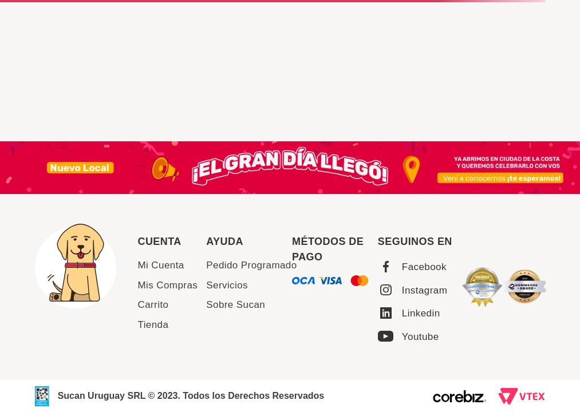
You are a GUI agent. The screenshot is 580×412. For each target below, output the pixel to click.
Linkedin (421, 313)
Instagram (424, 290)
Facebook (424, 267)
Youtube (420, 336)
